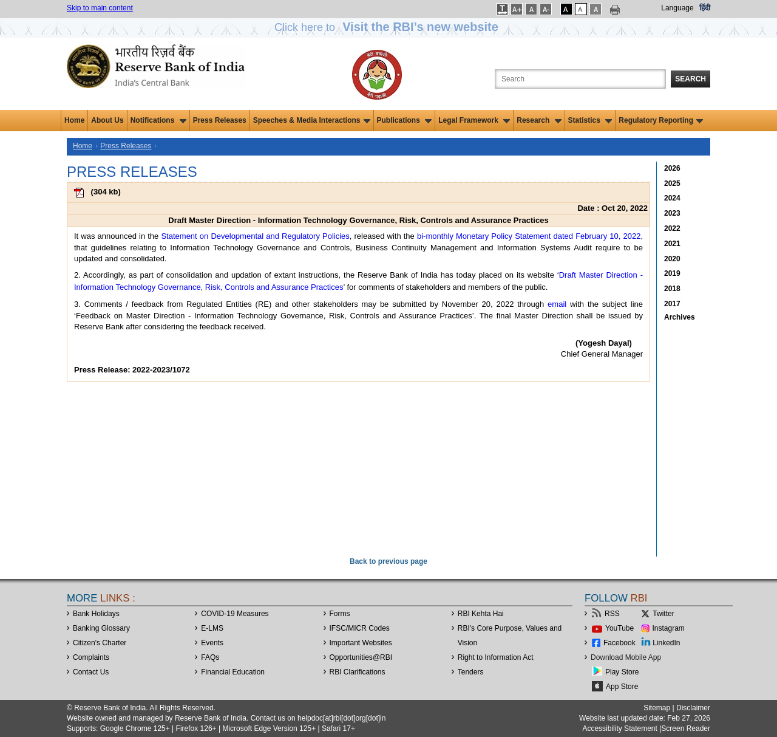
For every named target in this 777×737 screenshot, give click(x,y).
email (557, 304)
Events (212, 643)
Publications (404, 120)
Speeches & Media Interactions (311, 120)
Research (539, 120)
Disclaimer (693, 708)
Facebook (619, 643)
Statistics (590, 120)
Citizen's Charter (99, 643)
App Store (622, 686)
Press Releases (219, 120)
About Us (107, 120)
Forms (340, 613)
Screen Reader (685, 728)
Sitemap (656, 708)
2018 (672, 288)
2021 (672, 243)
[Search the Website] (580, 79)
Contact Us (91, 672)
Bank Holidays (96, 613)
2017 (672, 304)
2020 (672, 259)
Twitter (663, 613)
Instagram (669, 628)
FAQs (210, 657)
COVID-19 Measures (234, 613)
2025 (672, 183)
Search (690, 79)
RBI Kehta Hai (481, 613)
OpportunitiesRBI (361, 657)
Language (677, 8)
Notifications (158, 120)
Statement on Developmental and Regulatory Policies (255, 236)
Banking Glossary (101, 628)
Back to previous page (388, 561)
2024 (672, 198)
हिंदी (704, 8)
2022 (672, 228)
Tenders (471, 672)
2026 (672, 168)
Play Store (622, 672)
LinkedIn (666, 643)
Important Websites (361, 643)
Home (74, 120)
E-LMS (212, 628)
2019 (672, 273)
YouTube (619, 628)
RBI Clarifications (357, 672)
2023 (672, 213)
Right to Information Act (496, 657)
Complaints (91, 657)
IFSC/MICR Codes (360, 628)
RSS (612, 613)
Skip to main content (100, 8)
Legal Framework (474, 120)
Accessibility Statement (619, 728)
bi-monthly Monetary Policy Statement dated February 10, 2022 (528, 236)
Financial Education (233, 672)
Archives (679, 317)
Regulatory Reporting (661, 120)
